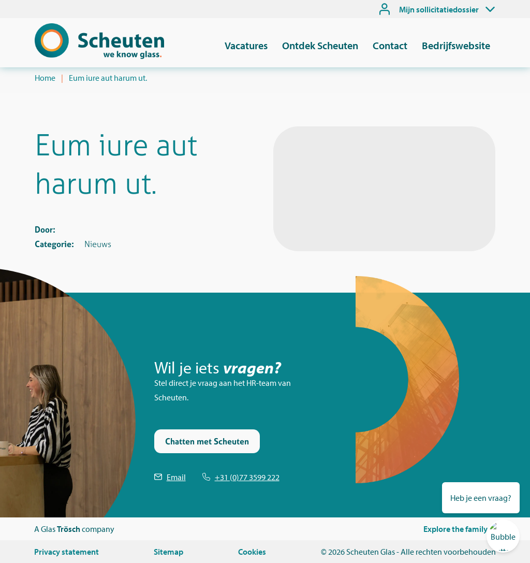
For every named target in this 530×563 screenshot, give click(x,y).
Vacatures (246, 45)
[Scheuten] (99, 56)
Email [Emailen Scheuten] (176, 477)
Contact (390, 45)
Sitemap (168, 551)
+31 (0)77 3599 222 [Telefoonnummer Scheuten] (247, 477)
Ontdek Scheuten (320, 45)
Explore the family (455, 529)
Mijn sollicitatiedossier (439, 9)
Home (45, 78)
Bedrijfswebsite (456, 45)
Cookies (252, 551)
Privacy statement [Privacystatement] (66, 551)
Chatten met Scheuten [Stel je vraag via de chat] (207, 441)
